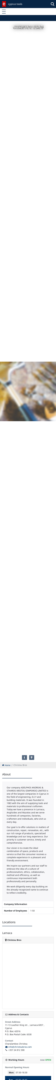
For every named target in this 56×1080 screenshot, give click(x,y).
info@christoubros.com (18, 1046)
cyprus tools (15, 4)
